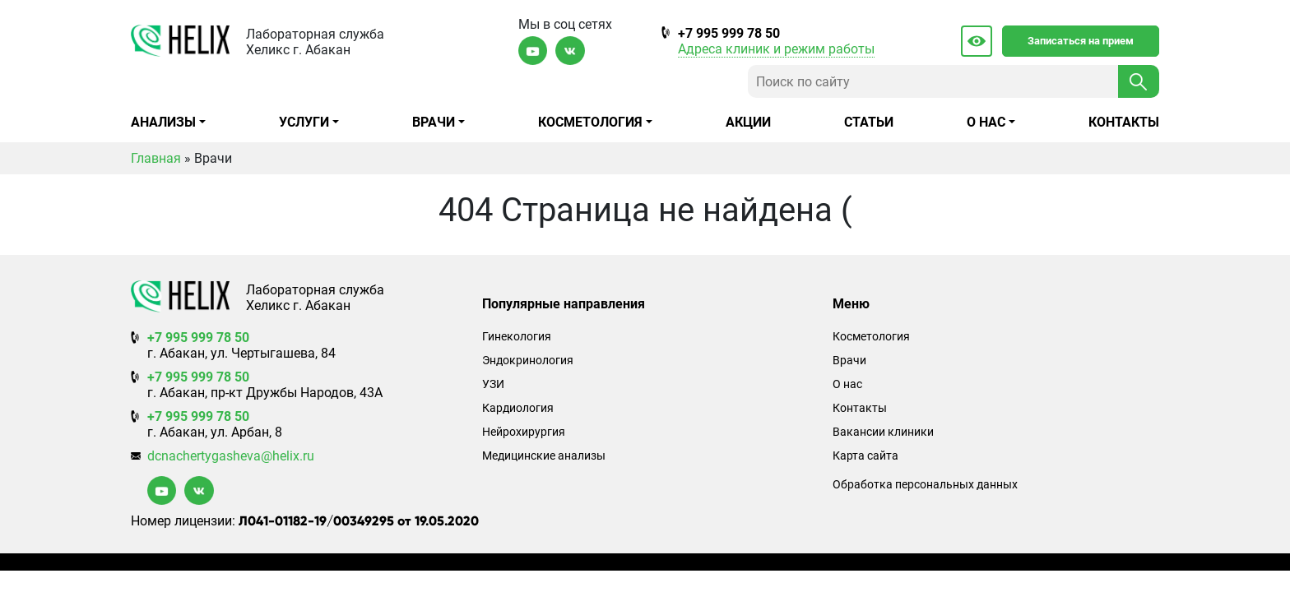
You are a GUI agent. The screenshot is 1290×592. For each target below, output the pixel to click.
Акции (748, 122)
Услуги (304, 122)
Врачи (433, 122)
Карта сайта (865, 456)
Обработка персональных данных (925, 485)
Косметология (590, 122)
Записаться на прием (1081, 41)
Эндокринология (527, 361)
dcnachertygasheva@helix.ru (230, 456)
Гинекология (516, 337)
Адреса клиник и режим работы (776, 49)
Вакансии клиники (883, 432)
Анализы (163, 122)
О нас (986, 122)
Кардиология (518, 408)
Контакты (1123, 122)
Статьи (868, 122)
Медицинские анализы (544, 456)
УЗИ (493, 384)
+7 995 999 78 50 (729, 33)
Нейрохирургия (523, 432)
